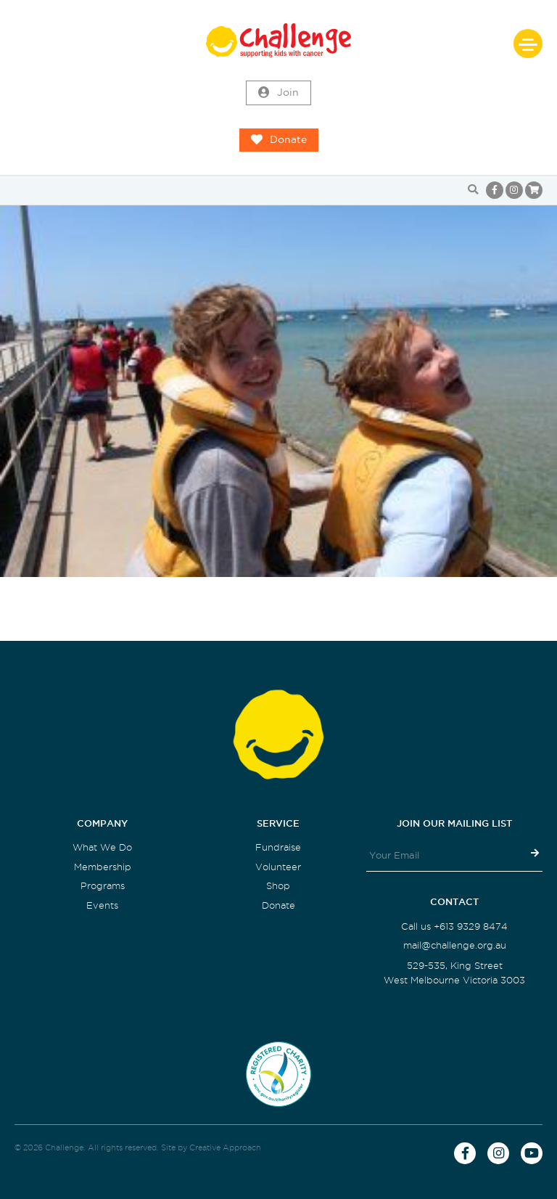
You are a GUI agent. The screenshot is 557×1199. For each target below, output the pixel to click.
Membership (102, 867)
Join (278, 93)
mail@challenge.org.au (454, 945)
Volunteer (278, 867)
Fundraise (278, 847)
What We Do (102, 847)
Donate (279, 140)
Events (102, 905)
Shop (278, 886)
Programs (103, 886)
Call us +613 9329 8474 (454, 926)
